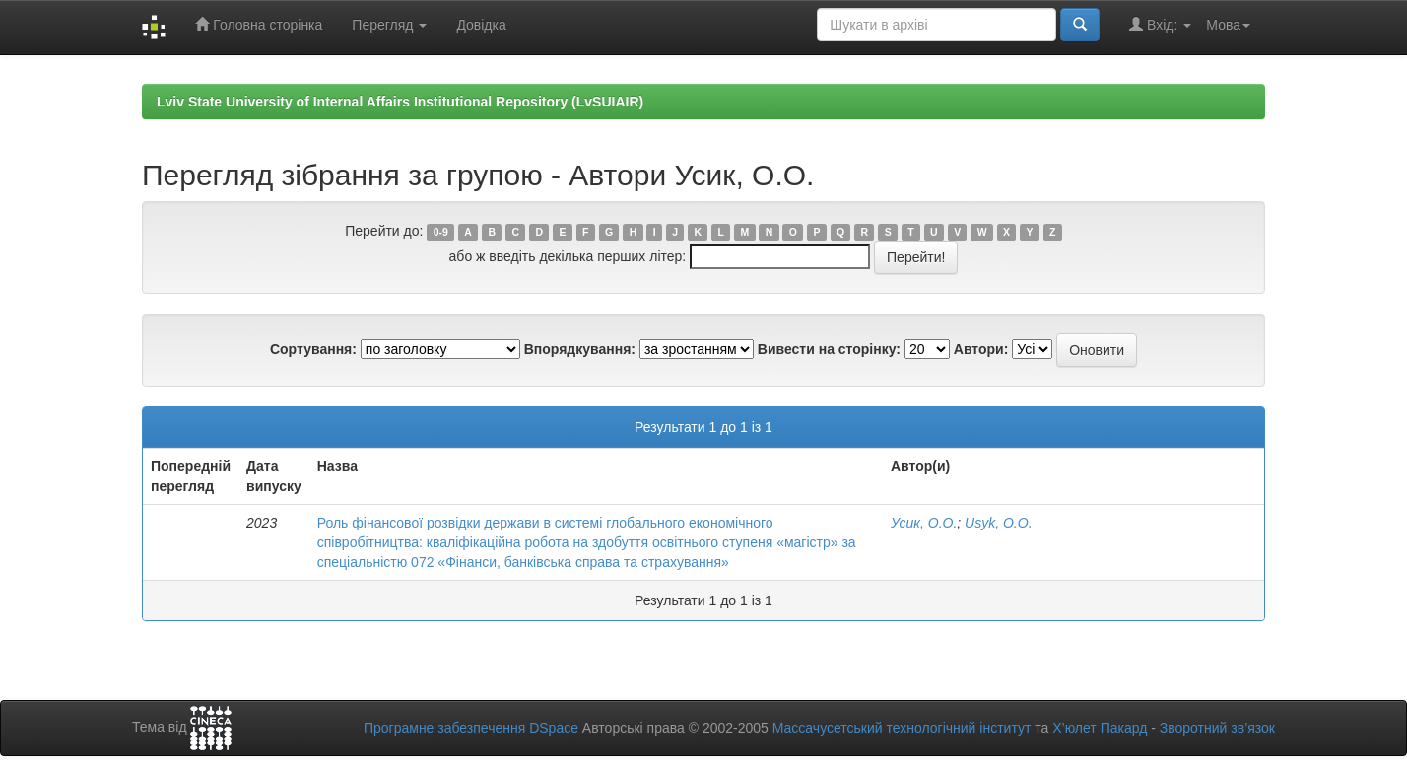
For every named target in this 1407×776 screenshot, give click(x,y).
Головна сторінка (258, 24)
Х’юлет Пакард (1099, 728)
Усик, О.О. (924, 522)
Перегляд (389, 25)
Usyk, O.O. (998, 522)
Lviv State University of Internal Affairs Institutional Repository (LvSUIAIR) (400, 101)
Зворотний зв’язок (1217, 728)
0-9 (441, 232)
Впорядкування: (580, 349)
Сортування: (313, 349)
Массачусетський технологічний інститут (902, 728)
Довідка (480, 25)
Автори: (981, 349)
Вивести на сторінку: (829, 349)
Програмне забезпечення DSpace (471, 728)
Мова (1228, 25)
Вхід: (1160, 24)
